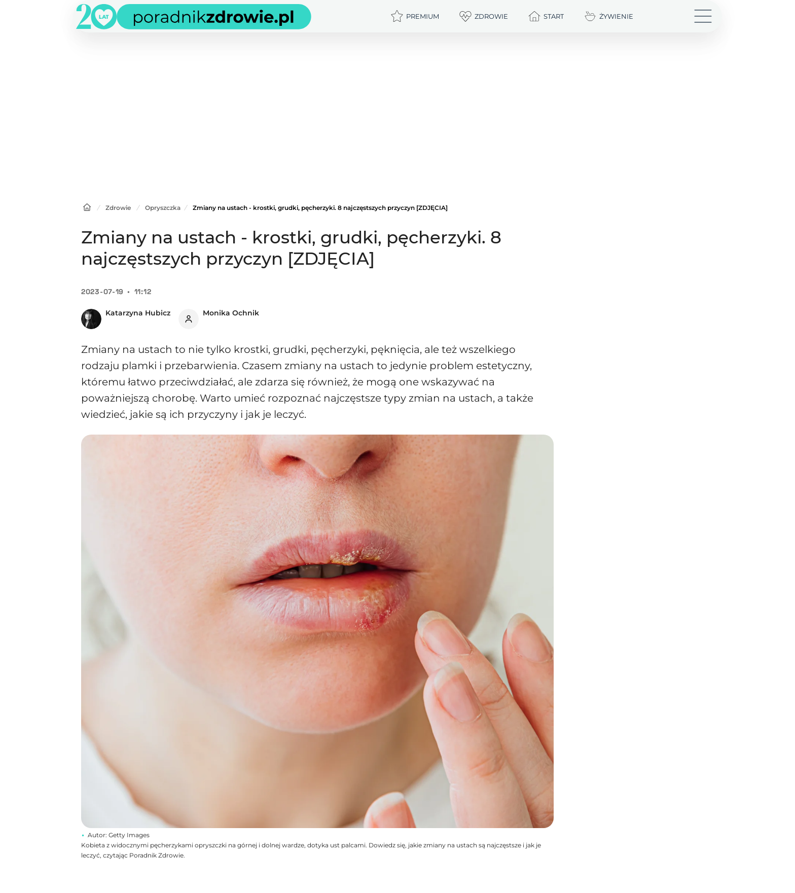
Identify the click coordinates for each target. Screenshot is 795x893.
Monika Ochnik (231, 312)
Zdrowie (118, 207)
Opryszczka (162, 207)
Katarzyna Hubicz (137, 312)
